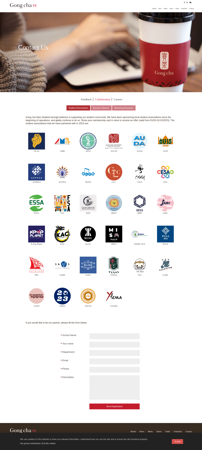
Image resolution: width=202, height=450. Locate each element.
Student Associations (78, 107)
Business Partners (101, 107)
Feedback (86, 98)
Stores (171, 8)
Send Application (114, 405)
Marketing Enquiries (123, 107)
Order (177, 8)
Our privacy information (30, 443)
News (160, 8)
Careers (118, 98)
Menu (165, 8)
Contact (191, 8)
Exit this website (49, 443)
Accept (177, 441)
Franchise (184, 8)
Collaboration (103, 98)
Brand (154, 8)
